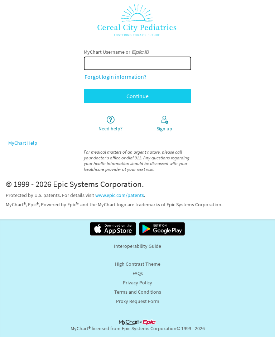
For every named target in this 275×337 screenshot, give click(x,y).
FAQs (137, 273)
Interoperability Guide (137, 246)
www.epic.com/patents (119, 195)
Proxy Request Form (137, 301)
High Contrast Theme (137, 264)
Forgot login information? (115, 76)
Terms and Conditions (137, 292)
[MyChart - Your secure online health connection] (137, 20)
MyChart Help (22, 143)
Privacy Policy (137, 282)
